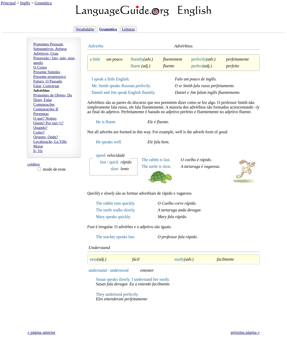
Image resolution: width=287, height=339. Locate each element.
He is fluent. (106, 122)
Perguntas (41, 113)
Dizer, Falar (42, 99)
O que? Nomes (45, 118)
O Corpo (40, 67)
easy (93, 259)
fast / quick (109, 162)
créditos (33, 164)
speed (100, 155)
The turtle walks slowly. (115, 210)
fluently (137, 59)
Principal (8, 3)
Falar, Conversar (46, 86)
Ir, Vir (38, 150)
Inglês (25, 3)
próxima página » (245, 332)
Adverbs (95, 45)
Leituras (128, 29)
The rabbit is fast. (156, 160)
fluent (135, 66)
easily (179, 259)
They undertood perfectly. (117, 294)
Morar (38, 146)
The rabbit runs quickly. (115, 203)
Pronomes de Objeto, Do (52, 95)
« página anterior (41, 332)
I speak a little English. (111, 79)
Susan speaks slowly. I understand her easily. (133, 279)
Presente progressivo (49, 76)
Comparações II (45, 109)
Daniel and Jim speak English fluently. (123, 92)
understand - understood (109, 270)
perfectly (198, 59)
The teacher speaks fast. (115, 237)
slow (114, 169)
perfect (197, 66)
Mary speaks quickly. (113, 216)
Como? (39, 132)
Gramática (43, 3)
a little (95, 59)
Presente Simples (46, 72)
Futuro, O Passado (47, 81)
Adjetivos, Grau (45, 53)
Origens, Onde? (45, 137)
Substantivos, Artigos (50, 48)
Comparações (44, 104)
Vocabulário (85, 29)
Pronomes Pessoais (48, 44)
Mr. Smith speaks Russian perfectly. (121, 86)
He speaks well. (109, 142)
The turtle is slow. (156, 166)
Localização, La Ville (50, 141)
